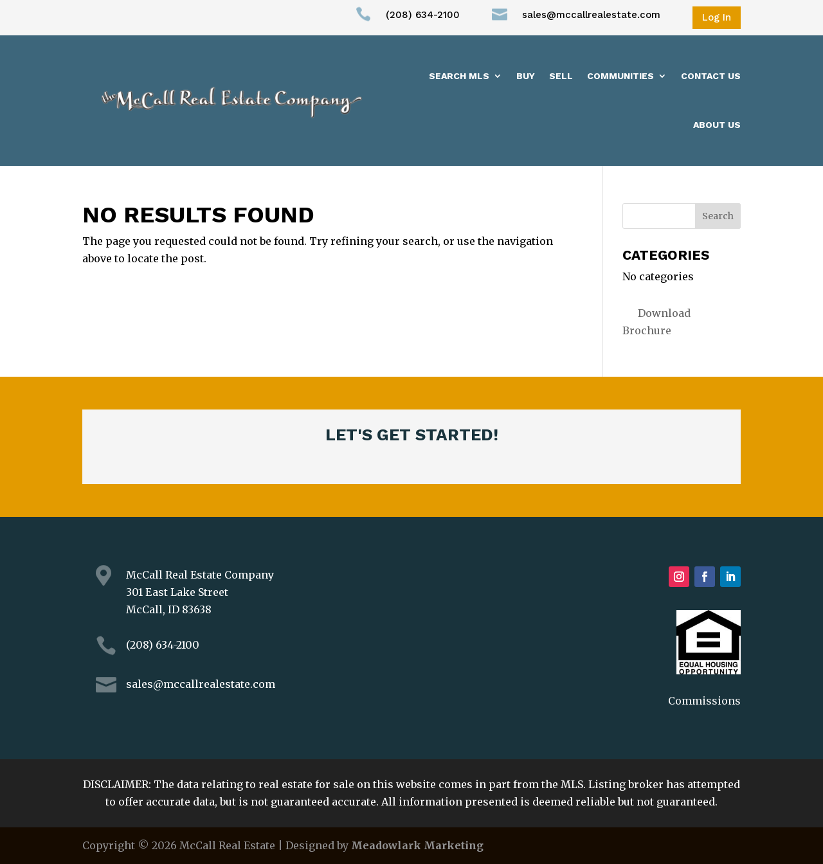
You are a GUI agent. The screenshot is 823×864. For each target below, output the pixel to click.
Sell (561, 76)
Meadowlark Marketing (417, 845)
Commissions (704, 700)
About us (717, 125)
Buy (525, 76)
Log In (716, 17)
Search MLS (459, 76)
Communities (620, 76)
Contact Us (711, 76)
